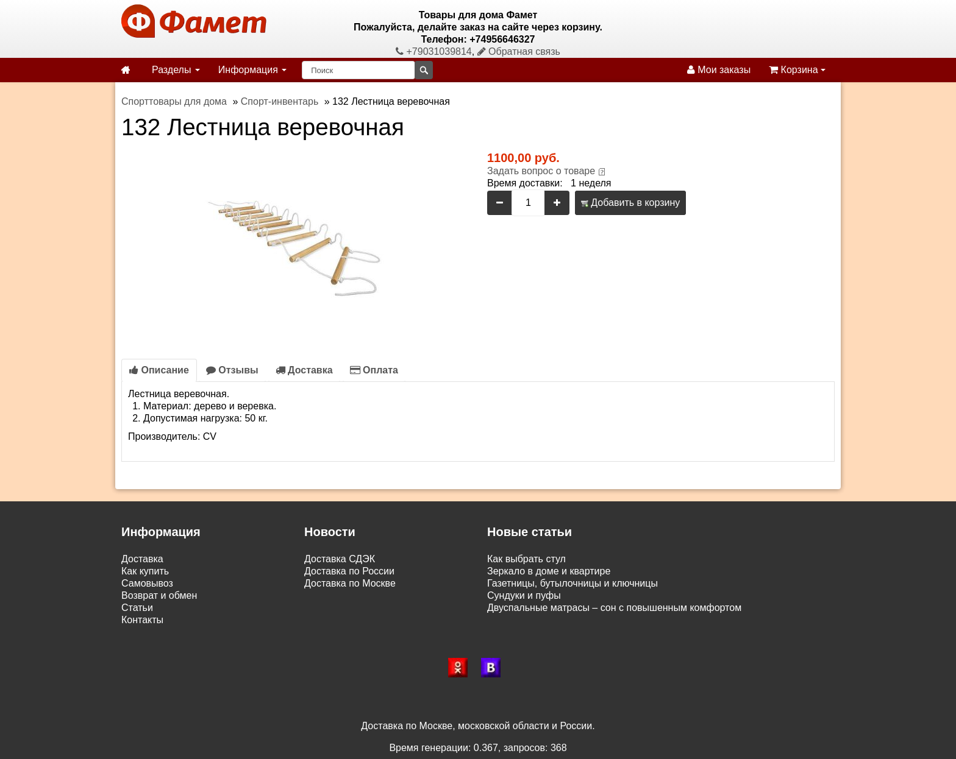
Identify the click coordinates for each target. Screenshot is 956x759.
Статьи (137, 607)
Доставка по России (349, 571)
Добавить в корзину (630, 202)
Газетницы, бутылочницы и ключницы (572, 583)
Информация (252, 70)
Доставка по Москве (350, 583)
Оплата (374, 370)
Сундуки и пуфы (524, 595)
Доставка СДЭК (339, 559)
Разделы (176, 70)
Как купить (145, 571)
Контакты (142, 620)
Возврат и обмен (159, 595)
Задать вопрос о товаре (541, 171)
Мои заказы (719, 70)
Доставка (304, 370)
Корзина (797, 70)
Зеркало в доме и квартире (548, 571)
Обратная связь (518, 51)
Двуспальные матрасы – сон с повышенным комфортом (614, 607)
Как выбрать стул (526, 559)
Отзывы (232, 370)
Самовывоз (147, 583)
